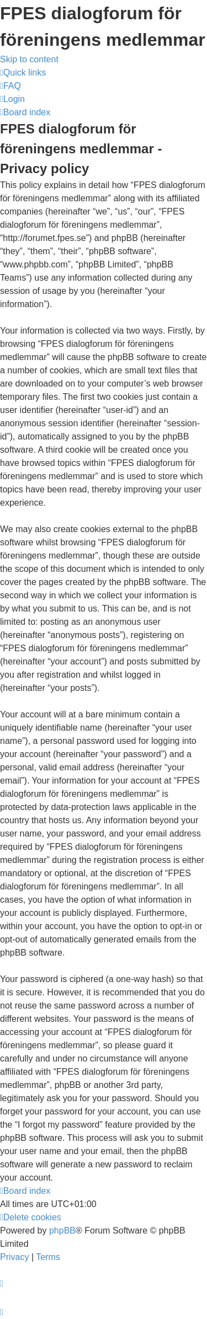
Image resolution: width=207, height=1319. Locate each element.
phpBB (62, 1230)
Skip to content (29, 59)
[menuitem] (10, 85)
